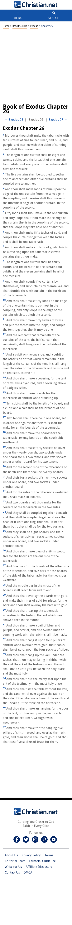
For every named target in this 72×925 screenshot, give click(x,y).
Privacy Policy (31, 855)
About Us (11, 855)
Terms (49, 855)
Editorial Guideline (42, 861)
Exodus (34, 26)
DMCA (28, 872)
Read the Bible (19, 26)
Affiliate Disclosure (39, 867)
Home (6, 26)
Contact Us (12, 872)
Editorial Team (15, 861)
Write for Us (13, 867)
